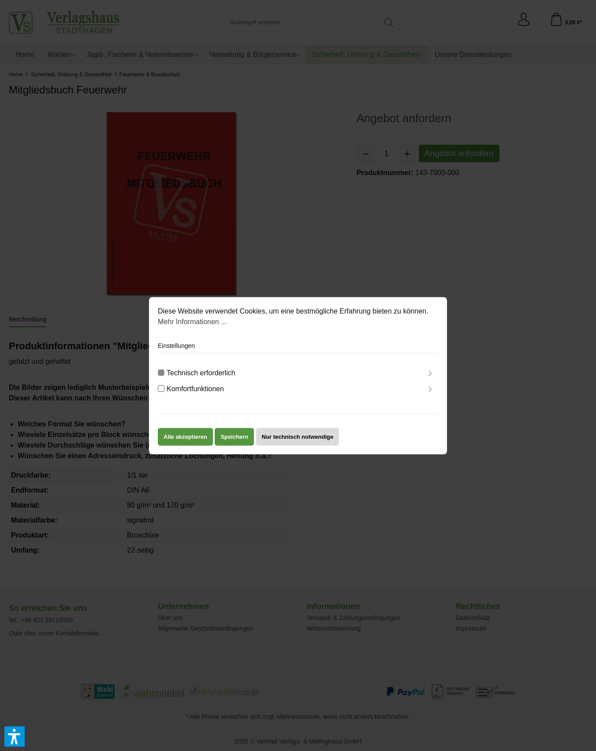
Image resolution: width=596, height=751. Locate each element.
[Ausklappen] (430, 380)
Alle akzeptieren (185, 442)
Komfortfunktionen (195, 394)
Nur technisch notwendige (298, 442)
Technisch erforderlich (201, 378)
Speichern (234, 442)
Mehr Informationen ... (192, 327)
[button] (14, 736)
